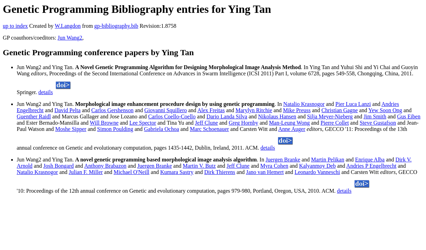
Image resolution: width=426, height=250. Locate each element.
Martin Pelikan (327, 159)
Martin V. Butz (199, 166)
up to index (15, 26)
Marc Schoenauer (209, 129)
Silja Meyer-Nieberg (330, 116)
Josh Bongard (58, 166)
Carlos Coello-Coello (171, 116)
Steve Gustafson (378, 123)
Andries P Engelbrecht (371, 166)
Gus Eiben (408, 116)
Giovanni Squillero (165, 110)
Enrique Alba (370, 159)
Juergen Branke (283, 159)
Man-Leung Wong (289, 123)
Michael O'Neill (132, 172)
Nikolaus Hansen (277, 116)
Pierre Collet (335, 123)
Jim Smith (374, 116)
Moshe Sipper (70, 129)
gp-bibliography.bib (116, 26)
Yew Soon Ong (385, 110)
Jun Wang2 (70, 38)
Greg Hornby (243, 123)
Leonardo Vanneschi (317, 172)
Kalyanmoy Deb (317, 166)
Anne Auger (291, 129)
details (45, 92)
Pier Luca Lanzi (353, 104)
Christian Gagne (339, 110)
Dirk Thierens (219, 172)
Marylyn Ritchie (253, 110)
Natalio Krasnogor (304, 104)
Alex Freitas (211, 110)
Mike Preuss (297, 110)
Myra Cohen (274, 166)
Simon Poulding (115, 129)
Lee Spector (142, 123)
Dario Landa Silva (227, 116)
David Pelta (67, 110)
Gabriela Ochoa (161, 129)
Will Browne (104, 123)
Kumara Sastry (177, 172)
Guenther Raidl (34, 116)
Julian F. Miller (86, 172)
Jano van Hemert (264, 172)
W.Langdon (68, 26)
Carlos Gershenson (112, 110)
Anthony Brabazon (105, 166)
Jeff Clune (206, 123)
